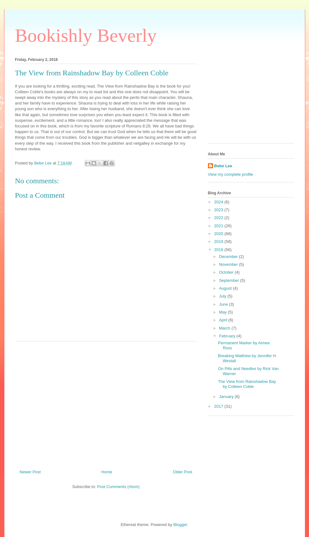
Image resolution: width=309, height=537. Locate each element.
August (226, 288)
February (228, 336)
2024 (219, 202)
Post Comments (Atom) (118, 486)
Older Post (182, 472)
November (229, 264)
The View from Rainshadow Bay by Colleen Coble (247, 384)
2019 (219, 241)
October (227, 272)
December (229, 256)
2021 (219, 225)
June (224, 304)
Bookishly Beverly (86, 35)
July (223, 296)
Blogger (180, 524)
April (223, 320)
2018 (219, 249)
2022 (219, 217)
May (223, 312)
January (227, 396)
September (229, 280)
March (225, 328)
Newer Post (30, 472)
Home (106, 472)
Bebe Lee (223, 166)
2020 (219, 233)
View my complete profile (230, 174)
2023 (219, 209)
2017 (219, 406)
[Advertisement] (106, 403)
